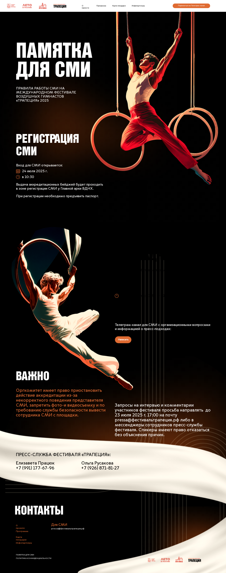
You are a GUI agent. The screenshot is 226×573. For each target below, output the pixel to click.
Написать (123, 339)
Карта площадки (119, 6)
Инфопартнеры (138, 6)
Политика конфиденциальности (33, 558)
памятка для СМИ (25, 555)
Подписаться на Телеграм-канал (191, 6)
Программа (101, 6)
